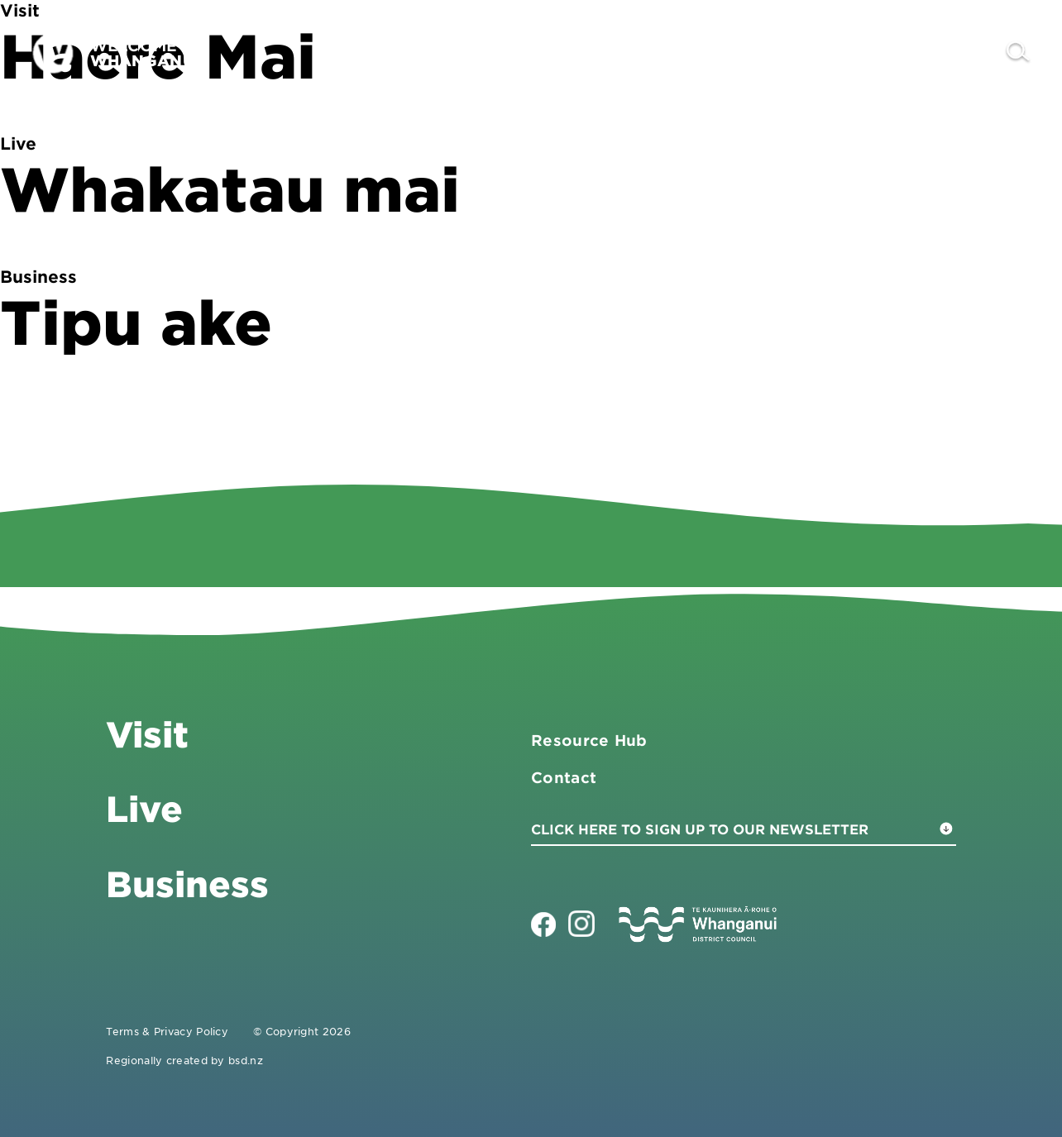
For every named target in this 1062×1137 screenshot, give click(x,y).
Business (769, 52)
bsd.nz (245, 1060)
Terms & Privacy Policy (167, 1031)
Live (863, 52)
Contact (948, 52)
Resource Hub (589, 740)
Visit (674, 52)
